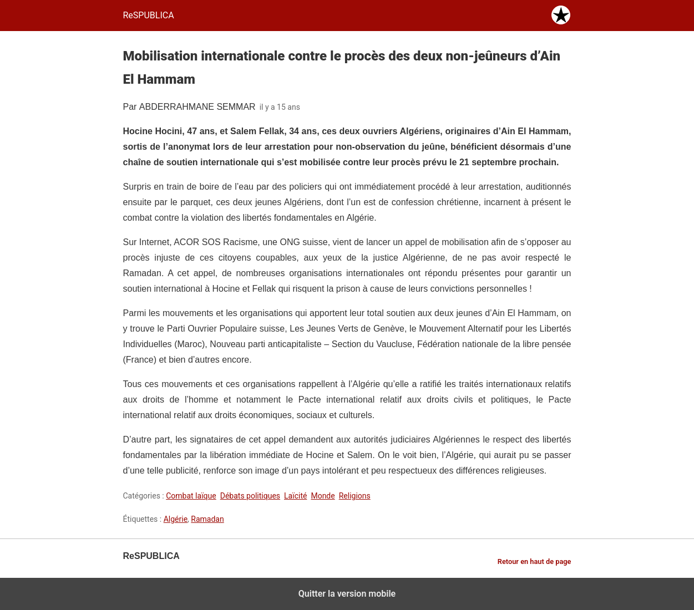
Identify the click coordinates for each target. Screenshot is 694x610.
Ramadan (207, 519)
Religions (355, 495)
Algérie (176, 519)
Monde (323, 495)
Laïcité (295, 495)
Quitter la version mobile (347, 593)
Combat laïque (191, 495)
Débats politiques (250, 495)
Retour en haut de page (534, 561)
